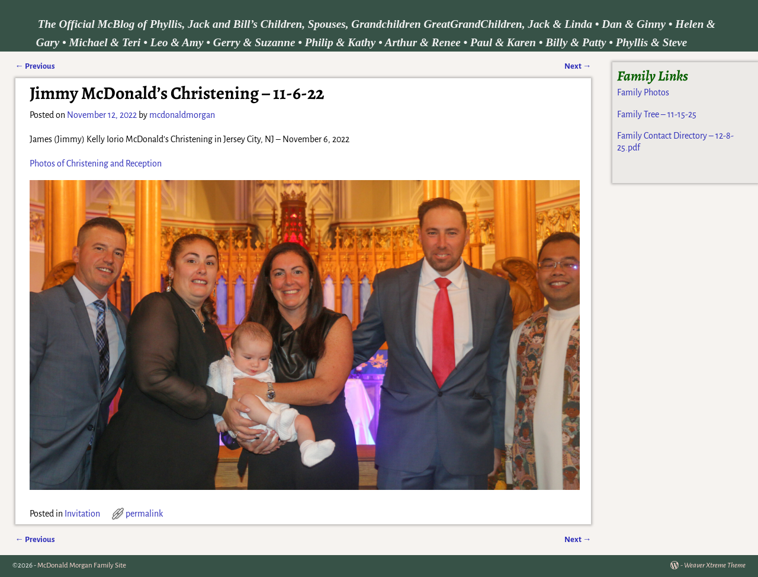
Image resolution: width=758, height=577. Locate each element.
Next (577, 66)
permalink (144, 513)
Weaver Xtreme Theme (715, 565)
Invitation (82, 513)
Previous (35, 66)
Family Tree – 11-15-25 (656, 114)
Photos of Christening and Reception (96, 163)
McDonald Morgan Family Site (81, 565)
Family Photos (643, 92)
